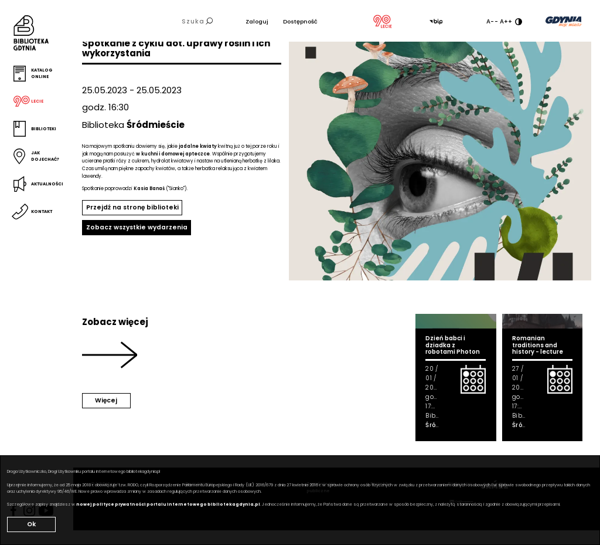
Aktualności (47, 184)
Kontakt (41, 211)
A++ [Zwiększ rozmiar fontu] (506, 21)
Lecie (37, 101)
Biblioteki (43, 128)
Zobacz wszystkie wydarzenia (137, 227)
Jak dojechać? (45, 156)
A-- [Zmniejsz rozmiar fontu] (491, 21)
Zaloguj (257, 21)
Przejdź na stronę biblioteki (132, 207)
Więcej (106, 400)
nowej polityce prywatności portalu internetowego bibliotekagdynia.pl (168, 504)
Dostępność (300, 21)
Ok (31, 524)
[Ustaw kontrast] (518, 21)
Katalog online (41, 73)
